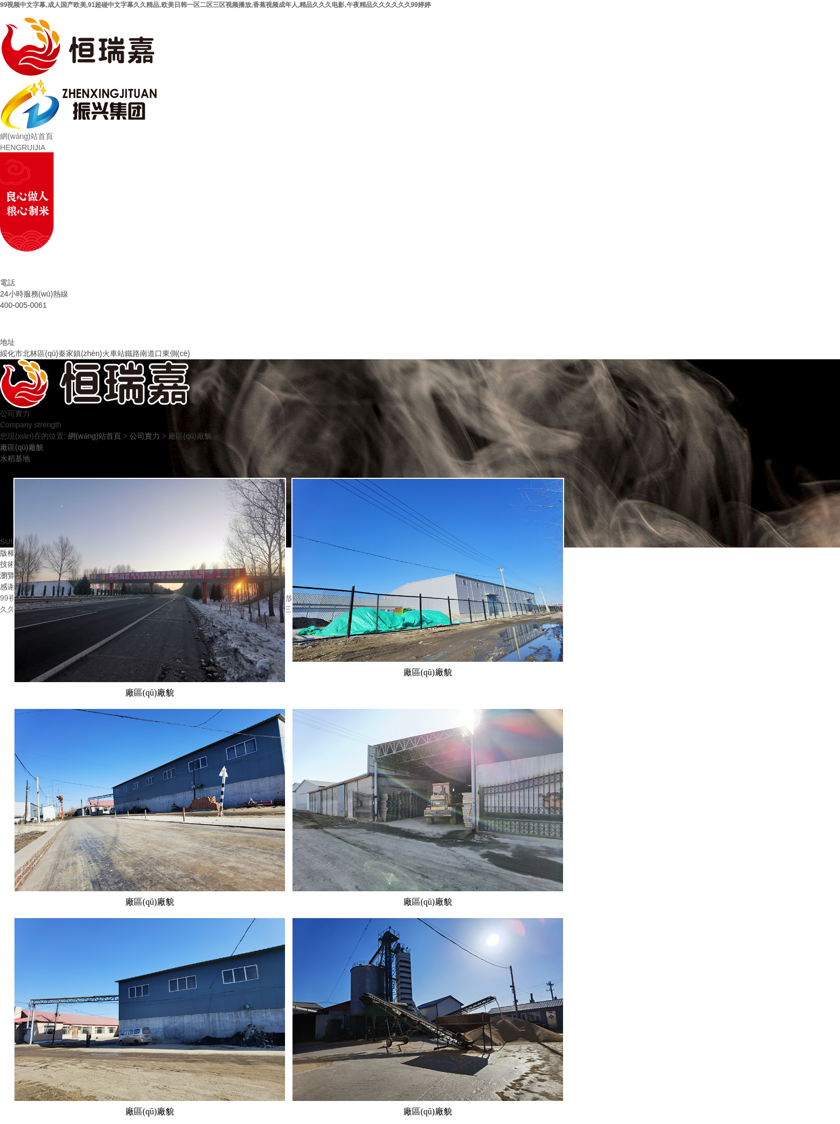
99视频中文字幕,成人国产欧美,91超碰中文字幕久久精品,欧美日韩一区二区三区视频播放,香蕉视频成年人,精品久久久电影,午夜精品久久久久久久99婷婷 (215, 5)
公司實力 (145, 436)
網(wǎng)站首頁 (94, 436)
